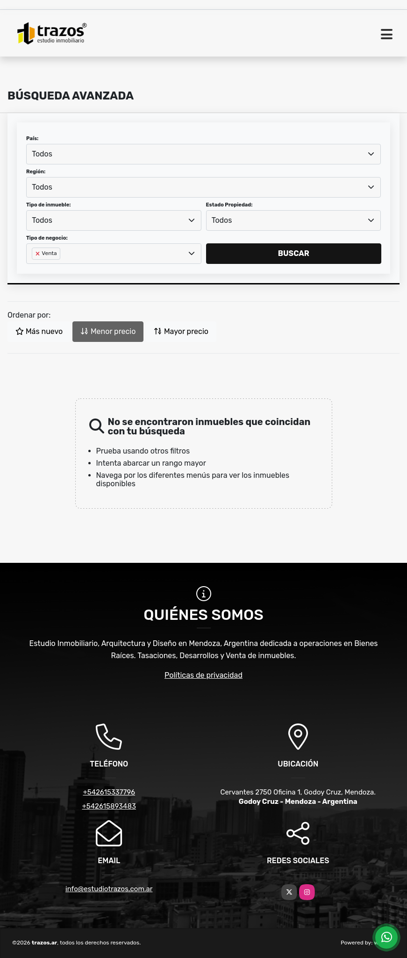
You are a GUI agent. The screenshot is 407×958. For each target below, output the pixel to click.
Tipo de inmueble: (48, 205)
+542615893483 (109, 806)
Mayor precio (181, 331)
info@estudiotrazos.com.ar (109, 889)
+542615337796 (109, 792)
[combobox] (203, 154)
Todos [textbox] (42, 153)
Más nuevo (39, 331)
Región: (35, 172)
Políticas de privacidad (203, 675)
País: (32, 138)
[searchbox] (34, 269)
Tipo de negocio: (47, 238)
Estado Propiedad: (229, 205)
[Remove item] (38, 253)
